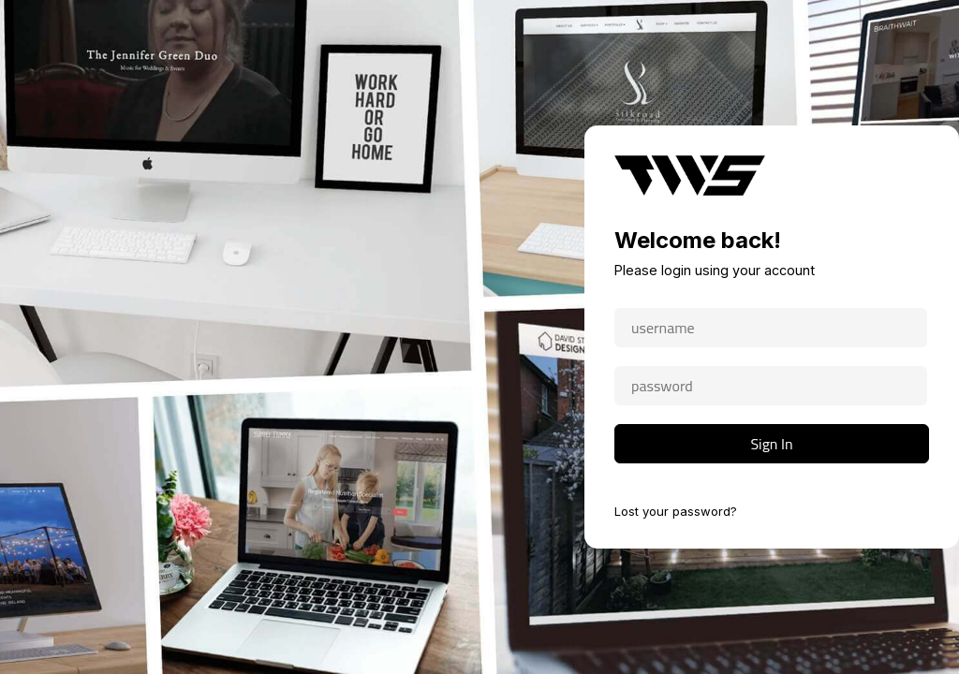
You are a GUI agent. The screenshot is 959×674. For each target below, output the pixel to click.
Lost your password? (675, 511)
